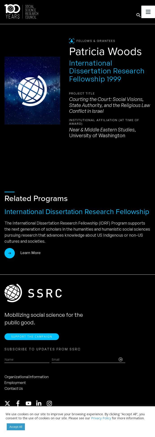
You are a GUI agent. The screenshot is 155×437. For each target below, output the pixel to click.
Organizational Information (26, 378)
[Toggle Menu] (148, 12)
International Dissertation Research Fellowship (76, 211)
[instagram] (50, 405)
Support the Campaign (31, 338)
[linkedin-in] (41, 405)
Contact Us (13, 390)
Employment (15, 384)
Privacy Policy (101, 418)
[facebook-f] (20, 405)
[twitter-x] (9, 405)
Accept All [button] (15, 427)
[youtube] (30, 405)
